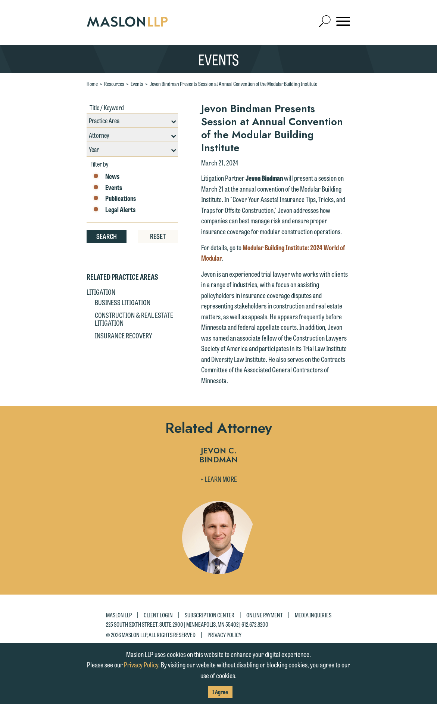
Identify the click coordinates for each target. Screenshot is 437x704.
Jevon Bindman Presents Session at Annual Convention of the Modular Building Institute (233, 84)
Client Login (158, 615)
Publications (114, 198)
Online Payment (264, 615)
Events (137, 84)
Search (106, 236)
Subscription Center (209, 615)
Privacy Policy (224, 634)
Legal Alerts (113, 209)
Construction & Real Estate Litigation (134, 319)
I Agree (220, 692)
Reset (158, 236)
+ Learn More (218, 479)
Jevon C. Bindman (218, 455)
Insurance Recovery (123, 335)
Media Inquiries (313, 615)
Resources (114, 84)
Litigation (101, 291)
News (105, 176)
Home (92, 84)
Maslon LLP (119, 615)
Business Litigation (122, 302)
